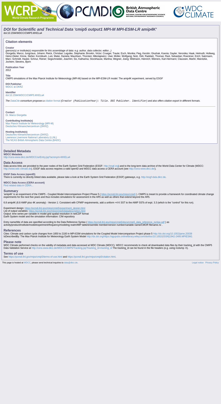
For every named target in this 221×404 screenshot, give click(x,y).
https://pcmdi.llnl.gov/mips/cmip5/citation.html (91, 257)
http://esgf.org (111, 166)
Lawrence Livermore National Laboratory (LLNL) (31, 137)
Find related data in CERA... (18, 185)
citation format (52, 101)
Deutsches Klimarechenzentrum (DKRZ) (27, 126)
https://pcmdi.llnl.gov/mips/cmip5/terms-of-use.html (35, 257)
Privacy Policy (212, 263)
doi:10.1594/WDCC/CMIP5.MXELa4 (25, 95)
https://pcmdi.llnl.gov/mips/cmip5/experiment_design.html (55, 208)
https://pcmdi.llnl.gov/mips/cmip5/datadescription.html (57, 211)
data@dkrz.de (70, 263)
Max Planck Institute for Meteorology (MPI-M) (30, 124)
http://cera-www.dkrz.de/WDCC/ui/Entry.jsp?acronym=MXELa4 (37, 157)
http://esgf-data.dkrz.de (153, 177)
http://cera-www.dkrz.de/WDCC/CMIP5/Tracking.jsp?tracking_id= (72, 248)
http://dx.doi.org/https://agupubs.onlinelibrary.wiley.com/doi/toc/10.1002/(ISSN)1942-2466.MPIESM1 (139, 236)
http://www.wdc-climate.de (17, 169)
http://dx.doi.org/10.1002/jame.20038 (172, 234)
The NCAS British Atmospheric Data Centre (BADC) (33, 140)
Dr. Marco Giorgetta (16, 115)
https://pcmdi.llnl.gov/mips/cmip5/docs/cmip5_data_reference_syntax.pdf (126, 222)
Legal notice (198, 263)
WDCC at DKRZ (14, 86)
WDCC (27, 263)
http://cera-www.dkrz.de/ (142, 169)
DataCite (15, 101)
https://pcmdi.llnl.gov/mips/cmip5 (118, 194)
